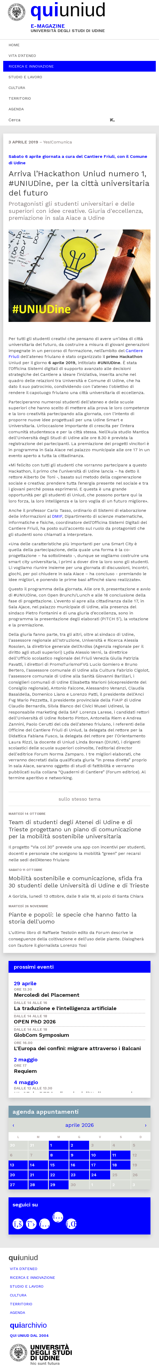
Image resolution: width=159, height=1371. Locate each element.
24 (94, 1174)
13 (12, 1164)
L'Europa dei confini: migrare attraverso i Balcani (77, 1048)
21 (32, 1174)
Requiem (25, 1071)
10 (93, 1155)
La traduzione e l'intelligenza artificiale (65, 1008)
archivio (28, 1325)
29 (52, 1184)
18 (114, 1164)
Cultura (17, 87)
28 (32, 1184)
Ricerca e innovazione (31, 66)
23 (73, 1174)
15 (52, 1164)
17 (93, 1164)
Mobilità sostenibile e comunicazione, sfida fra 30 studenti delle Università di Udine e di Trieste (79, 882)
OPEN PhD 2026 (35, 1021)
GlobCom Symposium (41, 1035)
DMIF (57, 516)
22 (52, 1174)
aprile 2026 (79, 1125)
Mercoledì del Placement (46, 995)
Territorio (20, 98)
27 (12, 1184)
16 (73, 1164)
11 (114, 1155)
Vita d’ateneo (22, 55)
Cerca (15, 119)
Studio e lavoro (25, 77)
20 (12, 1174)
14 (32, 1164)
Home (14, 45)
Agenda (16, 109)
